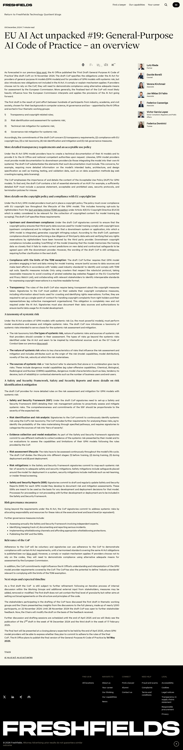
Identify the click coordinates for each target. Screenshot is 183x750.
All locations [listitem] (88, 683)
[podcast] (28, 697)
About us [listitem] (106, 683)
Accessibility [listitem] (167, 683)
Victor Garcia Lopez (157, 112)
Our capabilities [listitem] (109, 697)
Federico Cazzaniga (157, 102)
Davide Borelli (154, 74)
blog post (41, 72)
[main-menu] (176, 4)
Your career (154, 4)
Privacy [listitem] (165, 714)
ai (5, 657)
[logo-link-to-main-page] (17, 5)
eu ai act (11, 657)
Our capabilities (137, 4)
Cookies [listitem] (165, 687)
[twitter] (90, 65)
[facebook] (106, 65)
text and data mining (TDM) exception (48, 209)
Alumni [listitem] (125, 687)
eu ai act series (25, 657)
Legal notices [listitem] (168, 692)
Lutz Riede (152, 65)
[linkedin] (98, 65)
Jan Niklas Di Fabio (157, 93)
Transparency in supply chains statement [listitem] (169, 699)
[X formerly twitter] (4, 697)
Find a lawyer (119, 4)
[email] (83, 65)
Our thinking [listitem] (107, 692)
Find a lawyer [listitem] (128, 683)
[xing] (20, 697)
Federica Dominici (156, 123)
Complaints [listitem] (147, 687)
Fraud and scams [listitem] (150, 683)
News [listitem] (104, 701)
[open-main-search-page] (166, 4)
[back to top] (176, 743)
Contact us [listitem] (127, 692)
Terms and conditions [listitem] (146, 693)
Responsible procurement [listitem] (168, 708)
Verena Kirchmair (156, 84)
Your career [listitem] (107, 687)
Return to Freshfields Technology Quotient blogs (32, 14)
